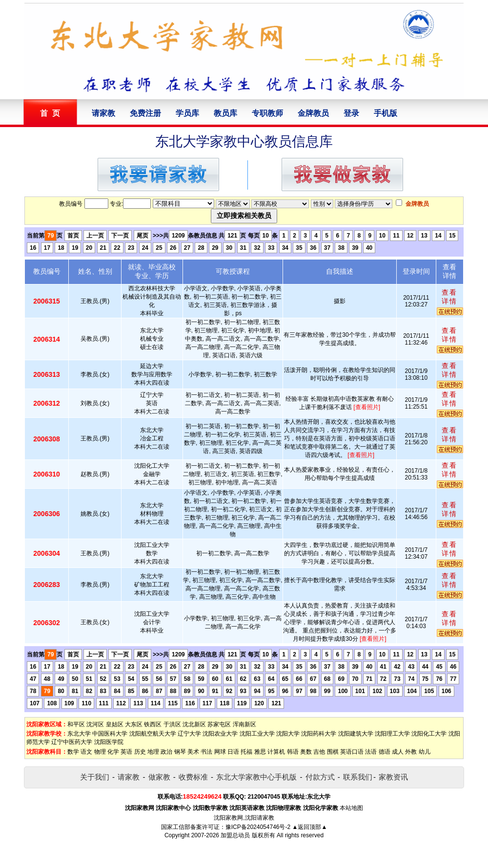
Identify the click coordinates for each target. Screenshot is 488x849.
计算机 (276, 751)
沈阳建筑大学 (355, 733)
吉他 (319, 751)
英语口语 (352, 751)
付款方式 (320, 777)
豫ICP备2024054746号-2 (257, 827)
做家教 (159, 777)
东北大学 (79, 733)
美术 (193, 751)
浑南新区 (244, 724)
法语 (371, 751)
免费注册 (145, 113)
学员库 (187, 113)
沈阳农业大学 (220, 733)
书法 (206, 751)
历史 (140, 751)
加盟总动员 (235, 835)
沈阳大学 (288, 733)
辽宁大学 (189, 733)
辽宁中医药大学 (71, 742)
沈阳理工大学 (392, 733)
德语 (384, 751)
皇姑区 (114, 724)
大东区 (133, 724)
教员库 (225, 113)
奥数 (306, 751)
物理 (100, 751)
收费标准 (193, 777)
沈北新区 (194, 724)
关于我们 (94, 777)
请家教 (103, 113)
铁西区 (153, 724)
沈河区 (95, 724)
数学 (73, 751)
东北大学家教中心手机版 (256, 777)
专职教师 (267, 113)
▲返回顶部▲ (309, 827)
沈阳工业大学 (257, 733)
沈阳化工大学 (429, 733)
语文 (86, 751)
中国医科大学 (109, 733)
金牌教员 (313, 113)
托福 (246, 751)
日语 (233, 751)
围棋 (333, 751)
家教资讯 (393, 777)
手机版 (385, 113)
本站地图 (351, 808)
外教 (411, 751)
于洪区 (172, 724)
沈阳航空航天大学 (152, 733)
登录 (351, 113)
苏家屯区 (219, 724)
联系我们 (357, 777)
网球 (220, 751)
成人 (398, 751)
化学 (113, 751)
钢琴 (180, 751)
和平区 (76, 724)
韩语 (293, 751)
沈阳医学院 (108, 742)
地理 (153, 751)
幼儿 (424, 751)
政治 (166, 751)
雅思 (260, 751)
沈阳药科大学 (318, 733)
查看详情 (449, 296)
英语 (126, 751)
